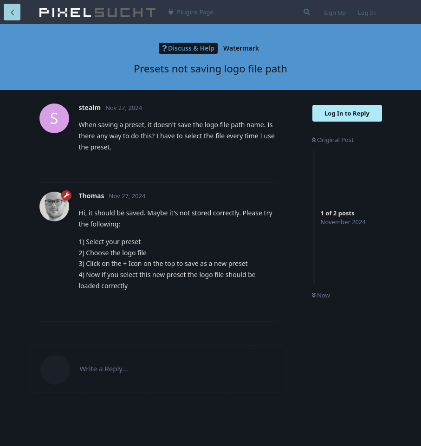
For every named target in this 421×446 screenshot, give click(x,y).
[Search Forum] (305, 12)
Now (321, 295)
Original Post (333, 140)
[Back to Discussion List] (12, 12)
